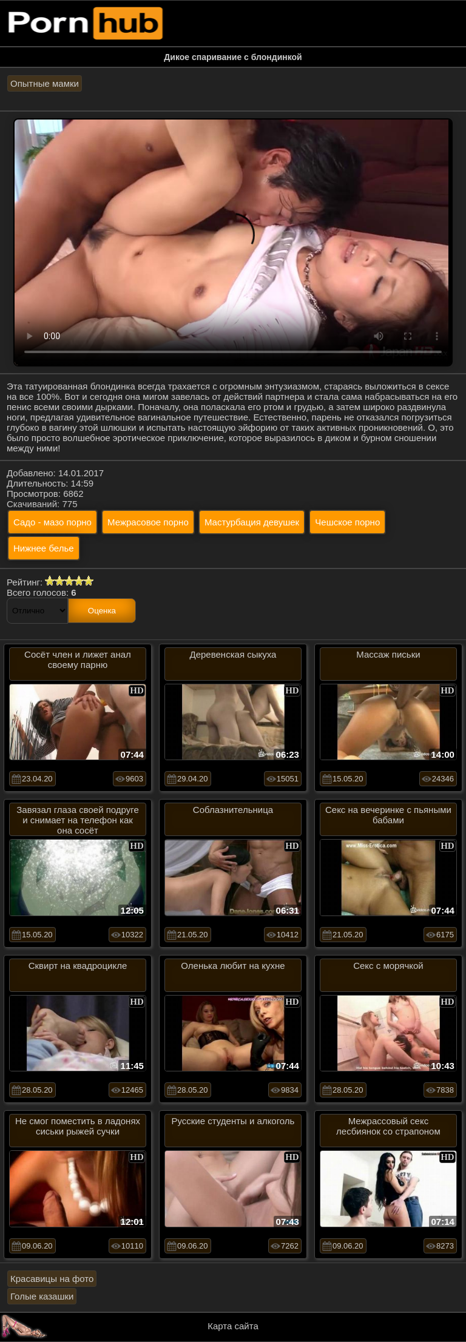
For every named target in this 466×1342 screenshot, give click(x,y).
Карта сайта (233, 1326)
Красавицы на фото (51, 1278)
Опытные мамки (44, 83)
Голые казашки (41, 1296)
